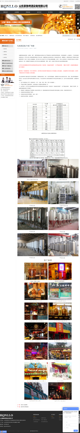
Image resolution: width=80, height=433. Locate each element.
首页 (75, 39)
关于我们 (53, 414)
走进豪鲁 (17, 12)
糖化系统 (5, 48)
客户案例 (50, 12)
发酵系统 (5, 51)
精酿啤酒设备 (11, 35)
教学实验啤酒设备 (18, 35)
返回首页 (66, 1)
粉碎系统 (5, 57)
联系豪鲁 (61, 414)
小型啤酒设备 (32, 35)
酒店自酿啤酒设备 (39, 35)
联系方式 (60, 417)
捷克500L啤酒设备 (24, 406)
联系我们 (78, 1)
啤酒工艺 (6, 35)
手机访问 (72, 1)
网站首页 (5, 12)
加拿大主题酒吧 (24, 404)
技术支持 (39, 12)
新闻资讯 (61, 12)
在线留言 (60, 419)
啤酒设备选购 (36, 414)
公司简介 (52, 417)
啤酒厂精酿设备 (26, 35)
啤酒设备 (28, 12)
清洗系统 (5, 54)
